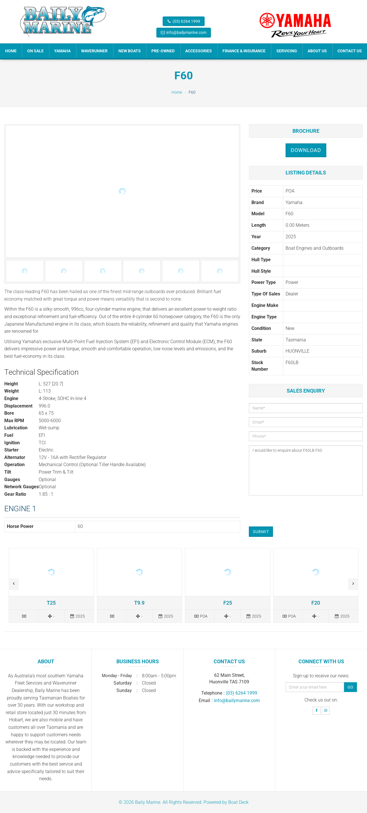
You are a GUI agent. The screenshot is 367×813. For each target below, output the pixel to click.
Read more (51, 585)
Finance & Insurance (244, 51)
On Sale (35, 51)
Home (11, 51)
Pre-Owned (163, 51)
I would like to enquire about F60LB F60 (306, 470)
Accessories (198, 51)
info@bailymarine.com (186, 32)
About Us (317, 51)
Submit (261, 531)
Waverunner (94, 51)
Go (350, 687)
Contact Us (349, 51)
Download (306, 150)
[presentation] (292, 511)
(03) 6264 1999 (186, 21)
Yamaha (62, 51)
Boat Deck (238, 802)
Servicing (286, 51)
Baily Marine (147, 802)
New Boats (129, 51)
